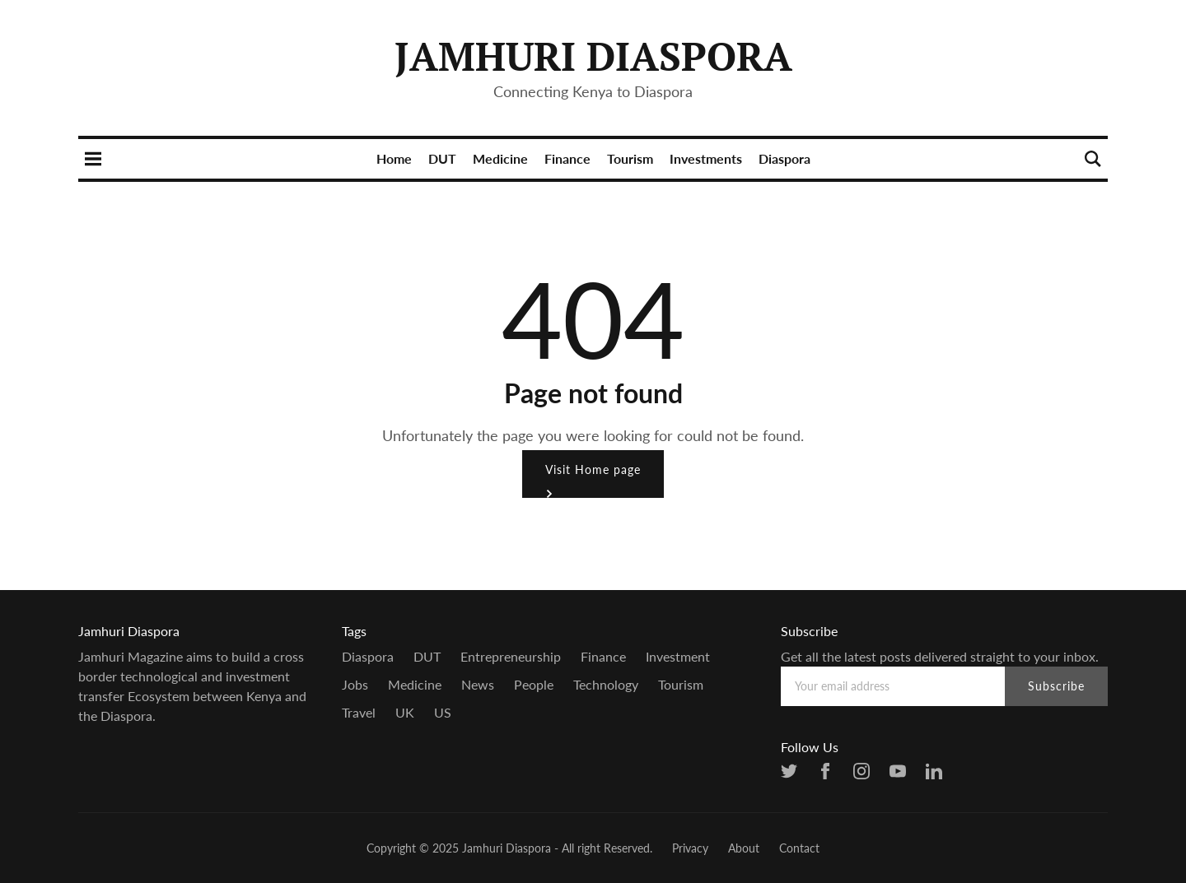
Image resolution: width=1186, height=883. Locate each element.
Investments (706, 158)
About (743, 848)
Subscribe (1056, 686)
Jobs (355, 684)
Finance (567, 158)
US (442, 712)
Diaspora (784, 158)
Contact (799, 848)
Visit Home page (593, 480)
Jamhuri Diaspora (593, 56)
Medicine (500, 158)
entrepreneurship (510, 656)
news (477, 684)
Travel (359, 712)
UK (404, 712)
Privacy (690, 848)
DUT (442, 158)
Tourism (630, 158)
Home (394, 158)
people (533, 684)
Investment (678, 656)
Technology (605, 684)
